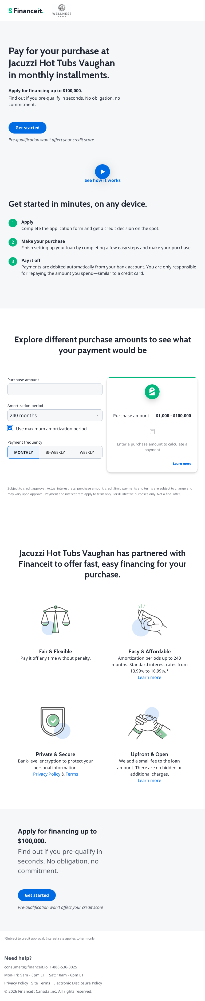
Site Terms (40, 983)
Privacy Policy (46, 774)
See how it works (103, 180)
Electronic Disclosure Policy (77, 983)
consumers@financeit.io (26, 966)
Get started (27, 128)
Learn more (182, 463)
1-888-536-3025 (63, 966)
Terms (72, 774)
